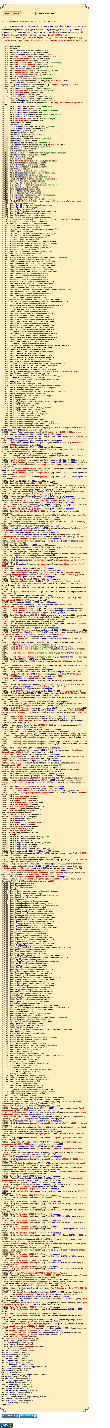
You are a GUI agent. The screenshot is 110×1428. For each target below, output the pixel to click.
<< (23, 13)
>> (33, 13)
